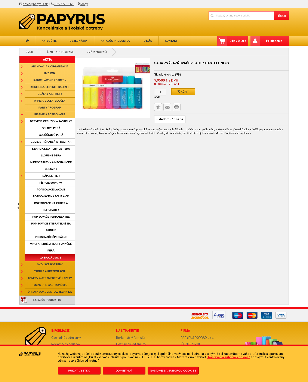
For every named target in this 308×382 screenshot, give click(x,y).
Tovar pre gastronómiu (49, 285)
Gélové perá (51, 128)
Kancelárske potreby (49, 80)
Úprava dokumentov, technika (50, 291)
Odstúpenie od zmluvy (131, 344)
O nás (148, 40)
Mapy (84, 4)
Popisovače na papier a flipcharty (51, 206)
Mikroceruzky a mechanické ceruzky (51, 166)
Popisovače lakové (51, 189)
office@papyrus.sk (35, 4)
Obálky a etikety (49, 93)
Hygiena (50, 73)
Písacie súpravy (50, 182)
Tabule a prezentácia (50, 271)
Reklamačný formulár (130, 337)
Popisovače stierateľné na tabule (51, 227)
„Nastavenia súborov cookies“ (228, 357)
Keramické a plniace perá (51, 148)
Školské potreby (49, 264)
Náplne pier (51, 175)
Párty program (49, 107)
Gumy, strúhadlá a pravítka (51, 141)
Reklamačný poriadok (65, 344)
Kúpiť (183, 91)
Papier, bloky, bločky (50, 100)
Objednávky (79, 40)
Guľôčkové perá (51, 135)
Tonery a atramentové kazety (50, 278)
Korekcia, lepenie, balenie (49, 87)
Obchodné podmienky (66, 337)
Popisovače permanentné (51, 216)
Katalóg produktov (115, 40)
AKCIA (47, 59)
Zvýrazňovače (97, 52)
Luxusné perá (51, 155)
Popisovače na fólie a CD (51, 196)
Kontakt (171, 40)
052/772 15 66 (64, 4)
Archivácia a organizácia (49, 66)
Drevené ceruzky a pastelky (51, 121)
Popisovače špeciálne (51, 237)
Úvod (29, 52)
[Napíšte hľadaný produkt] (241, 15)
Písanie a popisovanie (60, 52)
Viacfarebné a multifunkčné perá (51, 247)
